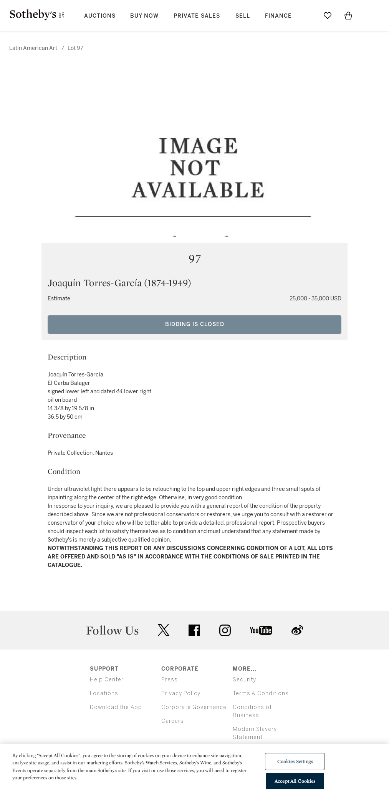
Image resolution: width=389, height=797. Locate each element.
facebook (194, 630)
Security (244, 679)
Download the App (116, 707)
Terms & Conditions (261, 693)
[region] (194, 770)
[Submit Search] (307, 15)
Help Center (107, 679)
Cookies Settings (295, 761)
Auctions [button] (100, 16)
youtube (261, 630)
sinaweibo (297, 630)
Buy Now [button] (144, 16)
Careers (172, 721)
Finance (278, 16)
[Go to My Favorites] (327, 15)
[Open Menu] (369, 15)
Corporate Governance (194, 707)
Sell (242, 16)
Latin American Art (33, 48)
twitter (163, 630)
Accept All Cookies (295, 781)
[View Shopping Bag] (348, 15)
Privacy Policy (180, 693)
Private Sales (197, 16)
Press (169, 679)
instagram (225, 630)
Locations (104, 693)
